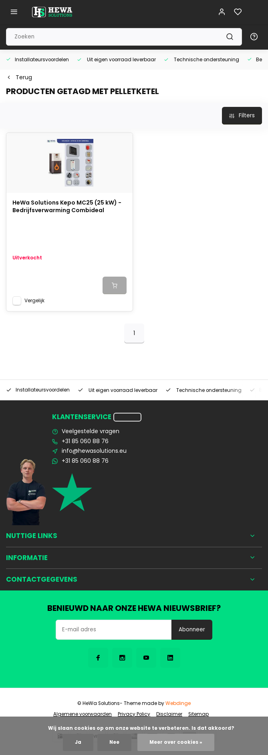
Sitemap (198, 714)
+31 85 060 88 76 (85, 441)
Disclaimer (169, 714)
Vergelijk (34, 300)
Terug (19, 77)
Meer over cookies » (175, 742)
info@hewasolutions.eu (94, 451)
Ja (78, 742)
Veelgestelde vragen (90, 431)
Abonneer (192, 629)
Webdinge (178, 703)
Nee (114, 742)
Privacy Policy (134, 714)
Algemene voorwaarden (82, 714)
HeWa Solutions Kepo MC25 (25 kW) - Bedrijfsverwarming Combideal (66, 207)
